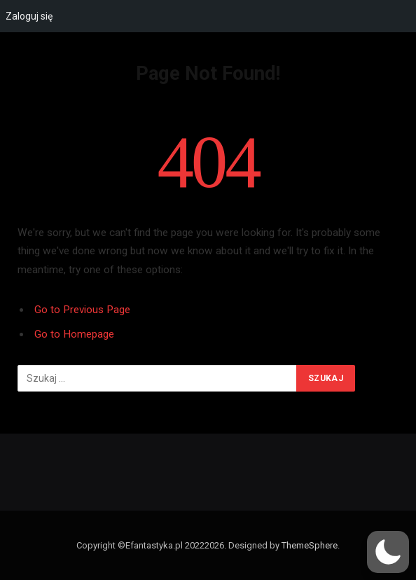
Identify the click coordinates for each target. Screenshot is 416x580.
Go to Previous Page (82, 309)
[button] (388, 552)
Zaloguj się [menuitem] (29, 16)
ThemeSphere (310, 545)
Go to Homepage (74, 334)
